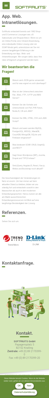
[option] (13, 241)
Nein (29, 385)
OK (19, 385)
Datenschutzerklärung (24, 392)
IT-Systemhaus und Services (17, 375)
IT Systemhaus (37, 375)
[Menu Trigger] (6, 5)
